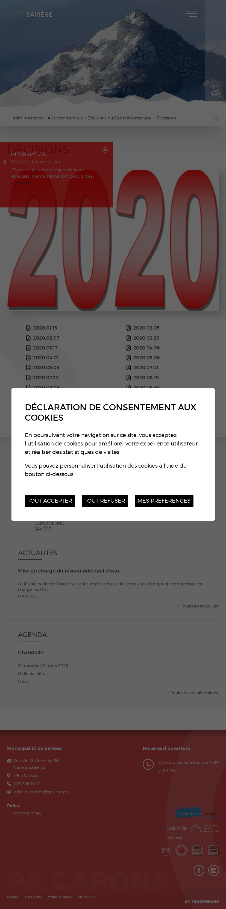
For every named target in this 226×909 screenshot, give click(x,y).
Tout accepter (50, 500)
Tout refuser (104, 500)
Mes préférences (163, 500)
